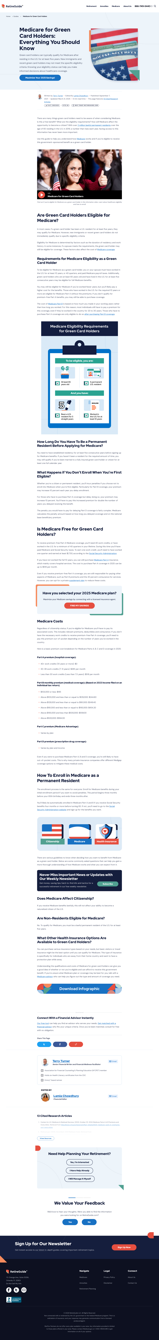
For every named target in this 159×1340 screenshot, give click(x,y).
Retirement (91, 6)
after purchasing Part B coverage (99, 314)
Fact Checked (52, 105)
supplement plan (76, 580)
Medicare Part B (55, 303)
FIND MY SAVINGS (79, 605)
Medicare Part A (101, 560)
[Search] (155, 6)
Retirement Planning (88, 1289)
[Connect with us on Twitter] (16, 1290)
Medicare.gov (88, 1329)
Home (8, 16)
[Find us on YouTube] (23, 1290)
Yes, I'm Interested (79, 1162)
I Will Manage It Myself (79, 1178)
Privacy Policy (109, 1277)
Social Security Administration (103, 553)
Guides (16, 16)
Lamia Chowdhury (81, 96)
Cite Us (66, 105)
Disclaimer (108, 1283)
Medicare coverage (106, 249)
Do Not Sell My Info (13, 1283)
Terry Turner (58, 96)
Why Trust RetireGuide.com (85, 105)
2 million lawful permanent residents (94, 125)
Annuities (104, 6)
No (89, 1222)
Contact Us (132, 1283)
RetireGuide (13, 6)
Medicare (116, 6)
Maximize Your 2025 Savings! (40, 77)
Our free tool (43, 1023)
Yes (70, 1222)
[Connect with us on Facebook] (8, 1290)
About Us (127, 6)
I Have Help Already (79, 1170)
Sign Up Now (124, 1247)
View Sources (45, 1138)
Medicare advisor (45, 976)
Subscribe (108, 884)
